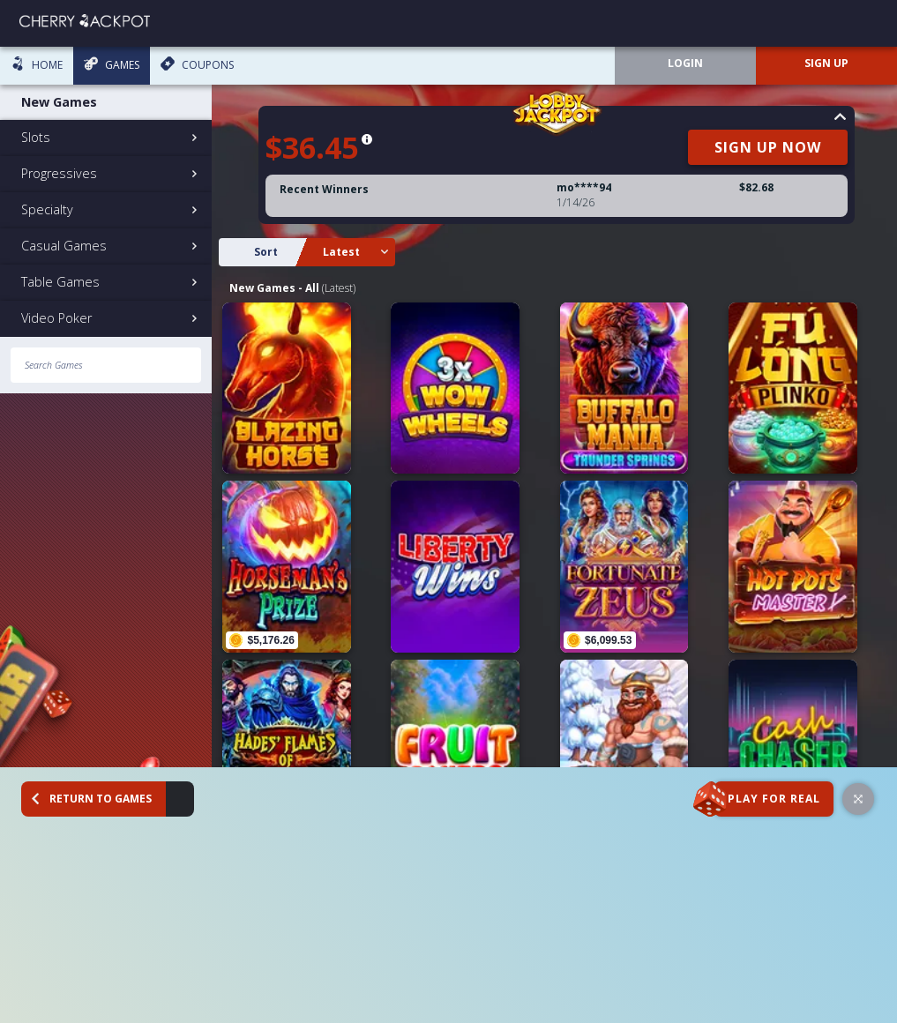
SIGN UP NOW (775, 147)
